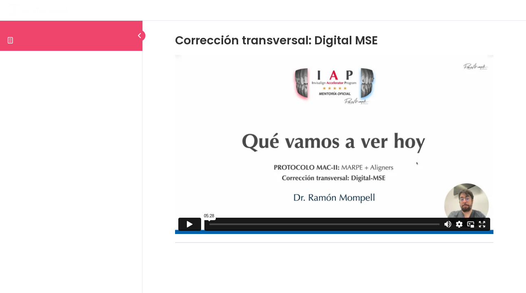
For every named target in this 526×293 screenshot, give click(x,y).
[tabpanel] (334, 144)
